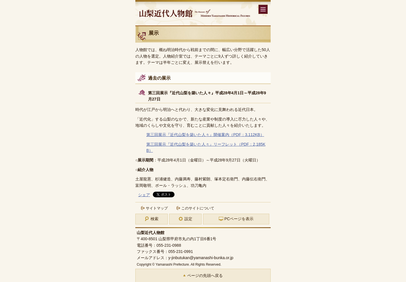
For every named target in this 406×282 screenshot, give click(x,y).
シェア (144, 195)
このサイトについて (197, 208)
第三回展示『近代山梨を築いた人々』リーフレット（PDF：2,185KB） (205, 147)
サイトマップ (157, 208)
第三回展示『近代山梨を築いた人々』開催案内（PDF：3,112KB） (205, 134)
